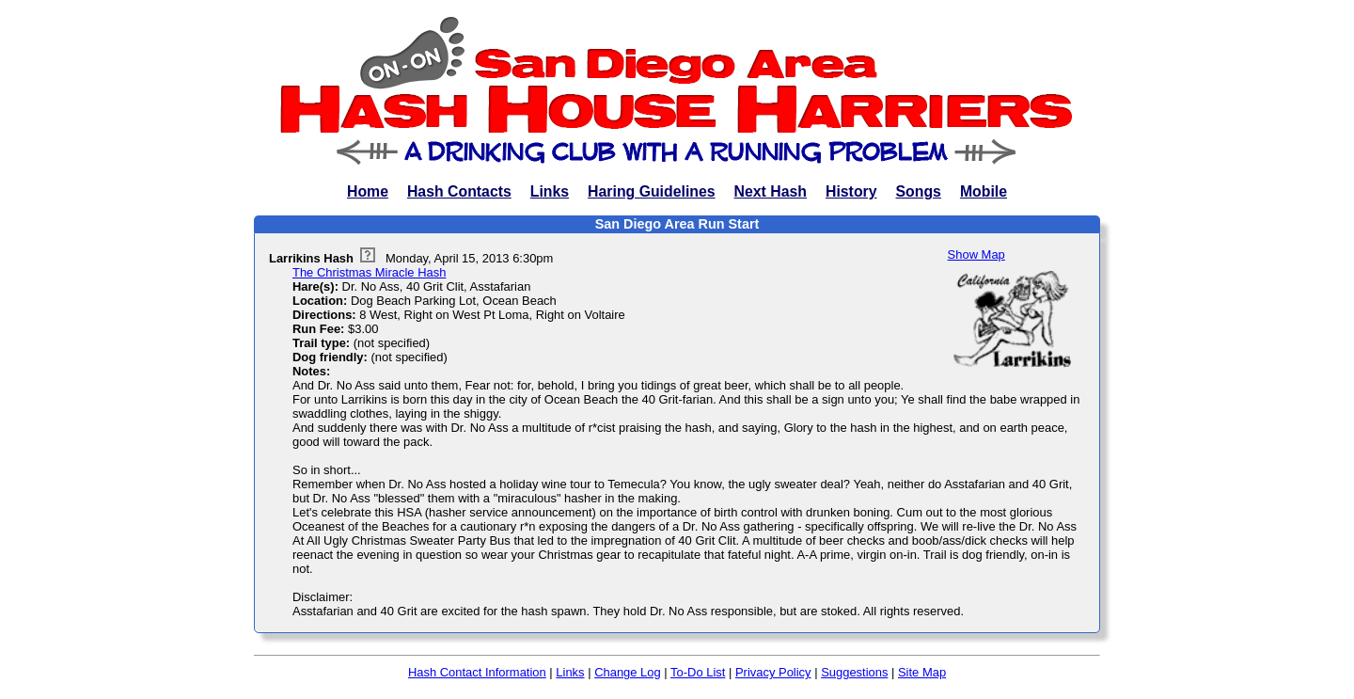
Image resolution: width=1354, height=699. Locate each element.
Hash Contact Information (477, 672)
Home (367, 191)
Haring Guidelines (651, 191)
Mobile (983, 191)
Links (549, 191)
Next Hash (770, 191)
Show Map (976, 254)
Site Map (922, 672)
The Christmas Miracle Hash (369, 272)
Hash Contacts (459, 191)
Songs (918, 191)
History (851, 191)
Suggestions (854, 672)
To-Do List (697, 672)
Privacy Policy (773, 672)
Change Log (627, 672)
